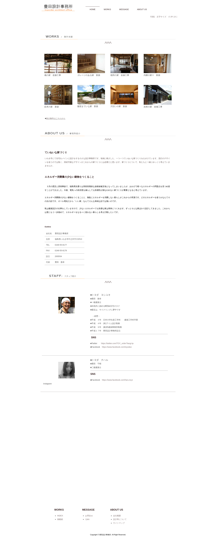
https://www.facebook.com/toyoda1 (117, 448)
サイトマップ (119, 523)
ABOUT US (142, 9)
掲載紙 (60, 519)
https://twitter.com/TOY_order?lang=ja (117, 444)
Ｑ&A (87, 519)
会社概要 (117, 516)
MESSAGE (124, 9)
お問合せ (89, 516)
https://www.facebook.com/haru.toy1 (117, 481)
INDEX (60, 516)
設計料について (120, 519)
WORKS (107, 9)
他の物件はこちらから (55, 219)
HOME (92, 9)
